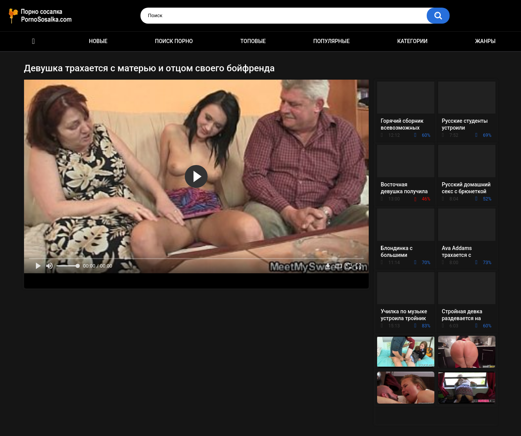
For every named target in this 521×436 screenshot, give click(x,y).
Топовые (253, 41)
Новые (98, 41)
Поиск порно (174, 41)
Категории (412, 41)
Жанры (485, 41)
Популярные (331, 41)
